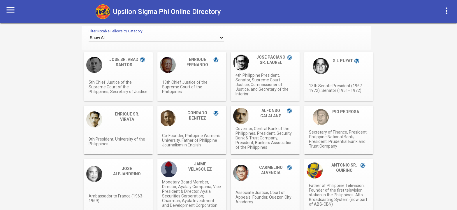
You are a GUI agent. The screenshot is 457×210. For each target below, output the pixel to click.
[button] (10, 9)
